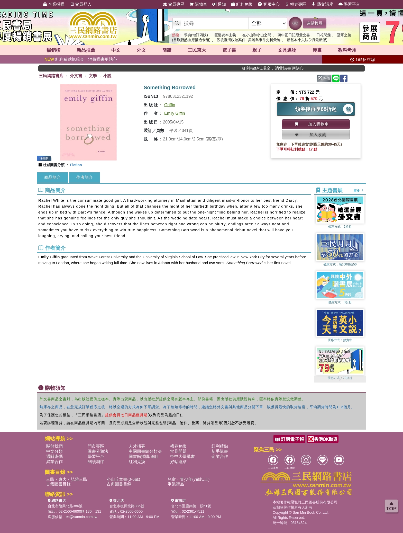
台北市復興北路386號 (65, 506)
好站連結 (178, 461)
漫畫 (317, 50)
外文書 (76, 76)
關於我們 (54, 446)
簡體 (166, 50)
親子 (257, 50)
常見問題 (178, 451)
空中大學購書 (182, 456)
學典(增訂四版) (196, 35)
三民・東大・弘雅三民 (66, 479)
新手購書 (220, 451)
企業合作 (220, 456)
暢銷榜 (53, 50)
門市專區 (96, 446)
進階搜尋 (314, 23)
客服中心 (268, 4)
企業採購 (54, 4)
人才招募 (137, 446)
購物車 (198, 4)
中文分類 (54, 451)
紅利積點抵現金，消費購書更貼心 (80, 59)
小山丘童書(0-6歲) (123, 479)
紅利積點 (220, 446)
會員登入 (80, 4)
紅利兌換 (242, 4)
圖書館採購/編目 (144, 456)
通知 (219, 4)
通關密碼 (54, 456)
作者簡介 (84, 177)
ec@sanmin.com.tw (81, 517)
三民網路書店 (51, 76)
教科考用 (347, 50)
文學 (93, 76)
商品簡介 (52, 177)
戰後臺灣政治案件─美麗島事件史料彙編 (248, 40)
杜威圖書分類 (54, 165)
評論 (324, 78)
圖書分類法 (98, 451)
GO (295, 23)
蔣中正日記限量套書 (294, 35)
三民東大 (197, 50)
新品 (86, 50)
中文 (116, 50)
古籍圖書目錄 (58, 484)
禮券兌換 (178, 446)
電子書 (229, 50)
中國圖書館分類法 (145, 451)
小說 (107, 76)
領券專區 (295, 4)
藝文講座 (322, 4)
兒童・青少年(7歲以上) (189, 479)
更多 (359, 190)
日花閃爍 (323, 35)
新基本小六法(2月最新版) (307, 40)
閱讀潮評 (96, 461)
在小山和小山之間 (256, 35)
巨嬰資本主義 (225, 35)
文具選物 (287, 50)
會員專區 (174, 4)
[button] (340, 380)
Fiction (76, 165)
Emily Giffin (174, 113)
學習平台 (349, 4)
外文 (141, 50)
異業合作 (54, 461)
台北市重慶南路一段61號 (191, 506)
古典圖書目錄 (119, 484)
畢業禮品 (176, 484)
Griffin (169, 105)
